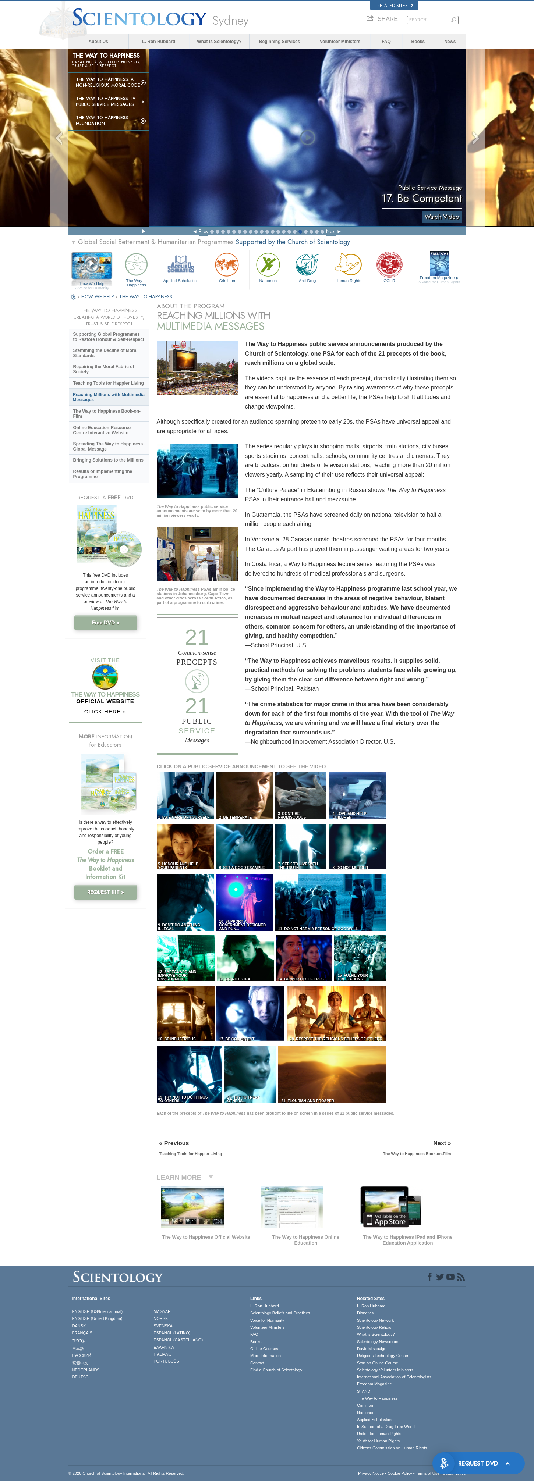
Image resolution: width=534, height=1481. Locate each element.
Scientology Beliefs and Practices (280, 1313)
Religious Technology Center (383, 1355)
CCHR (389, 267)
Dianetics (365, 1313)
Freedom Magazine (439, 279)
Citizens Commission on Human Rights (392, 1448)
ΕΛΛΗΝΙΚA (163, 1347)
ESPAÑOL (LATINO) (171, 1333)
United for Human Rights (379, 1433)
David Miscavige (371, 1348)
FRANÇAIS (82, 1333)
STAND (363, 1391)
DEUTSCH (82, 1377)
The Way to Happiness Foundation (102, 120)
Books (418, 41)
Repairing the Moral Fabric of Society (103, 369)
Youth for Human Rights (378, 1441)
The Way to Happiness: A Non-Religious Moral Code (108, 82)
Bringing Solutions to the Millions (108, 460)
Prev (203, 231)
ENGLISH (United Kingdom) (97, 1318)
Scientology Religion (375, 1327)
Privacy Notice (371, 1473)
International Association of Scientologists (394, 1377)
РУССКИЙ (81, 1355)
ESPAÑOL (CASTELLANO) (178, 1340)
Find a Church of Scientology (276, 1370)
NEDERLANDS (86, 1370)
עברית (79, 1340)
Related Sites (395, 5)
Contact (257, 1363)
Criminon (227, 267)
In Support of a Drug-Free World (386, 1426)
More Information (265, 1355)
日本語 (78, 1348)
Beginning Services (279, 41)
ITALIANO (162, 1354)
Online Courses (264, 1348)
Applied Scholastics (181, 267)
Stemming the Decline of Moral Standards (105, 353)
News (450, 41)
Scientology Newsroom (378, 1341)
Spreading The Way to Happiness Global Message (108, 446)
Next (331, 231)
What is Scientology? (219, 41)
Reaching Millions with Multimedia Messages (109, 397)
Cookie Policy (400, 1473)
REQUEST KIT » (105, 892)
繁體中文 (80, 1363)
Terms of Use (428, 1473)
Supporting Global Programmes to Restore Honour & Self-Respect (108, 337)
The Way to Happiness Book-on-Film (107, 414)
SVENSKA (163, 1326)
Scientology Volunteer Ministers (385, 1370)
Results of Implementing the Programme (102, 474)
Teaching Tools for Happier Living (108, 383)
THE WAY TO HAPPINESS (145, 296)
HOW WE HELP (98, 296)
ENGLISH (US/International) (97, 1311)
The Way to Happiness (136, 268)
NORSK (160, 1318)
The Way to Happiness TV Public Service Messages (105, 101)
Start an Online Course (377, 1363)
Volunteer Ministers (340, 41)
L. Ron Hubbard (158, 41)
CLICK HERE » (105, 711)
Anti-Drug (307, 267)
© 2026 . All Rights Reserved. (126, 1473)
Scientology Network (375, 1320)
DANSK (79, 1326)
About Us (98, 41)
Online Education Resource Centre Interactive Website (102, 430)
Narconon (268, 267)
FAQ (386, 41)
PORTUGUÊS (166, 1361)
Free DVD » (105, 622)
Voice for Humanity (267, 1320)
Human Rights (348, 267)
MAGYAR (162, 1311)
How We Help (92, 283)
